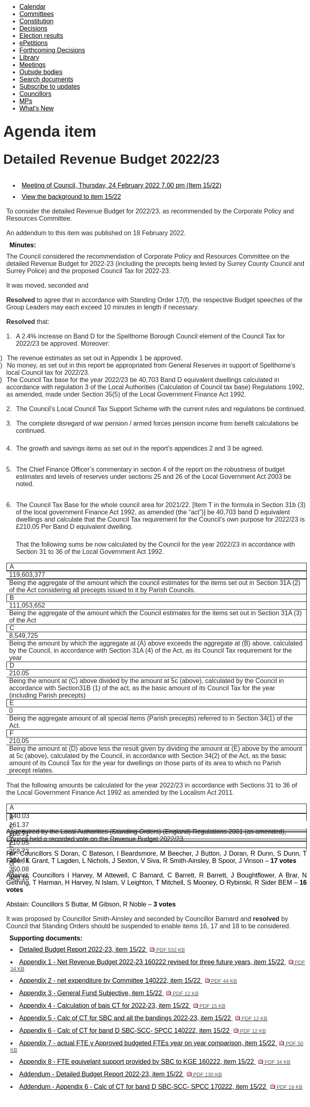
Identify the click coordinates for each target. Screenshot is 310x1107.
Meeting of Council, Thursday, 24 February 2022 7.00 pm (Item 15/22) (122, 185)
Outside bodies (41, 72)
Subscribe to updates (49, 86)
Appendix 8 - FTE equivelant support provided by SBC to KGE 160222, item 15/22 (155, 1061)
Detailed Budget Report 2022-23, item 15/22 (102, 949)
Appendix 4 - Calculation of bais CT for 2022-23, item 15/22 (122, 1005)
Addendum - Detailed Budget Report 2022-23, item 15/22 (120, 1074)
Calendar (32, 6)
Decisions (33, 28)
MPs (25, 101)
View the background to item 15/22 (71, 196)
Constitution (36, 21)
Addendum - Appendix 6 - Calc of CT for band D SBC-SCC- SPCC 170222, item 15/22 (161, 1086)
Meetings (32, 64)
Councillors (35, 93)
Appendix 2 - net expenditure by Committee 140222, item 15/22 (128, 980)
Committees (36, 13)
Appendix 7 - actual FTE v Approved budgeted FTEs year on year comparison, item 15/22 (157, 1046)
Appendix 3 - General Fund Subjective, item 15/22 (109, 993)
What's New (36, 108)
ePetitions (33, 43)
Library (29, 57)
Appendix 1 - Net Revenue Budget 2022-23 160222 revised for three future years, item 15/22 (157, 965)
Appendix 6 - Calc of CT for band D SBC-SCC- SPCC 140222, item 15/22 (142, 1030)
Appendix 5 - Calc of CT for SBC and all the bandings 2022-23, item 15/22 (143, 1018)
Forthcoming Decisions (52, 50)
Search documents (46, 79)
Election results (41, 35)
